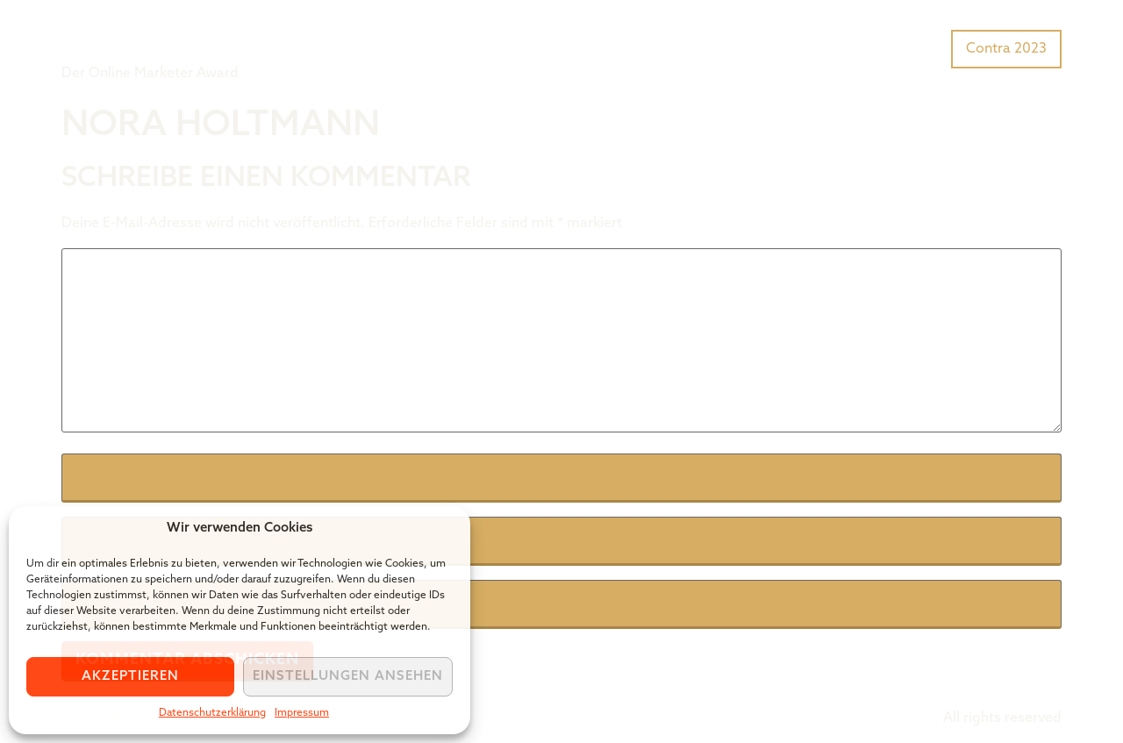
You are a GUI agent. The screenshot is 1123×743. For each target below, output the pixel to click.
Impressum (302, 713)
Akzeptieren (130, 676)
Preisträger (901, 47)
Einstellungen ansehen (348, 676)
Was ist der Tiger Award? (758, 47)
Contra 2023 (1006, 49)
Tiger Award (161, 35)
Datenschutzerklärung (212, 713)
